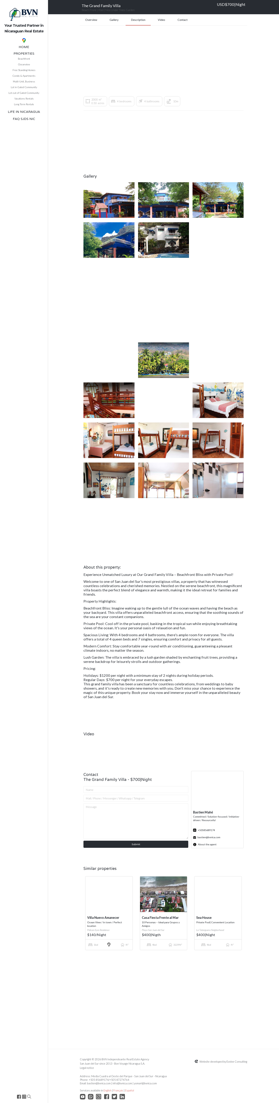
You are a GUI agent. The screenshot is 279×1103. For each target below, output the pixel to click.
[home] (24, 17)
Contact (183, 19)
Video (161, 19)
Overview (91, 19)
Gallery (114, 19)
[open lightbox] (109, 200)
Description (138, 19)
